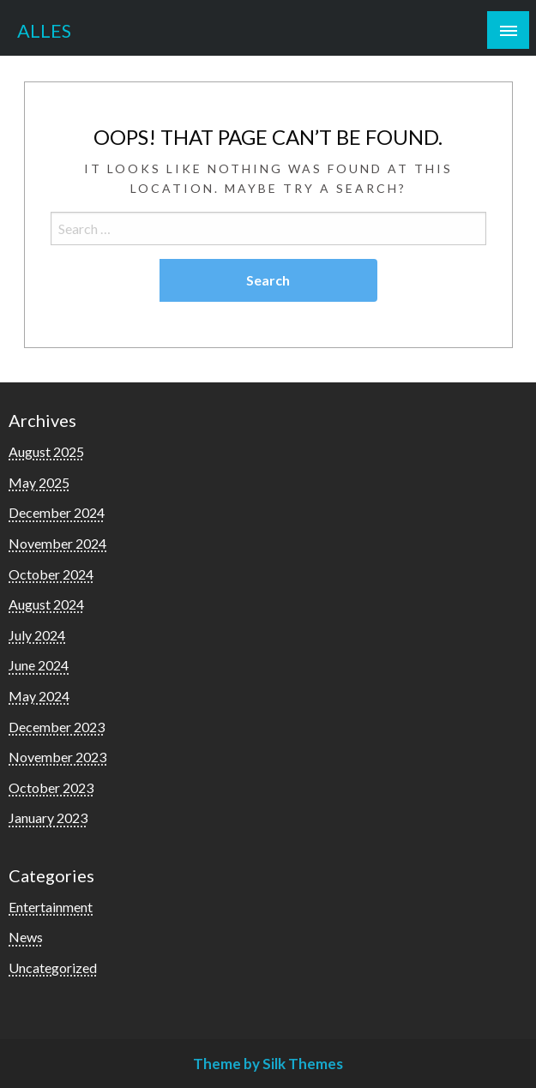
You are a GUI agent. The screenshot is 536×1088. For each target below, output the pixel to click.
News (26, 937)
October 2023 (51, 787)
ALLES (44, 31)
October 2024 (51, 574)
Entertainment (51, 907)
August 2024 (46, 604)
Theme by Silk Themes (268, 1064)
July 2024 (37, 635)
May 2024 (39, 696)
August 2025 (46, 451)
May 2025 (39, 482)
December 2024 (57, 512)
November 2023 (57, 756)
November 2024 (57, 543)
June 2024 (39, 665)
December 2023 (57, 726)
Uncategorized (53, 967)
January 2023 (48, 817)
